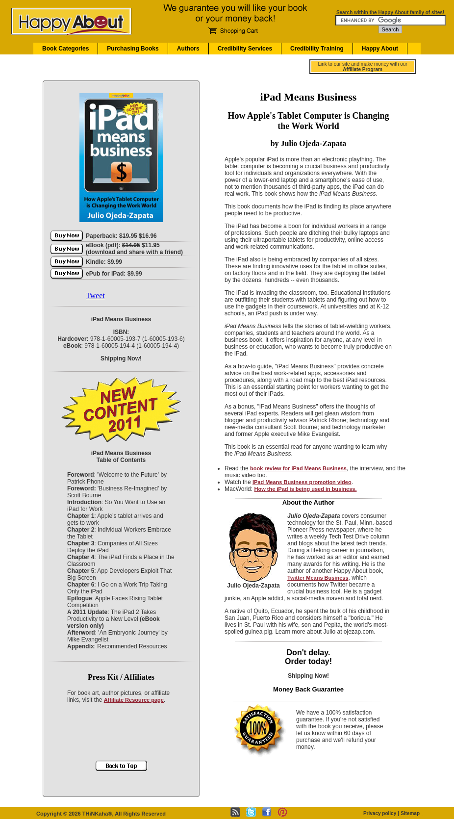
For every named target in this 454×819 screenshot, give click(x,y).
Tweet (95, 295)
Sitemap (410, 813)
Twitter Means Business (318, 578)
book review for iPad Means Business (298, 468)
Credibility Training (317, 48)
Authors (188, 48)
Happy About (380, 48)
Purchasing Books (132, 48)
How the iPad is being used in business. (305, 489)
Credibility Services (245, 48)
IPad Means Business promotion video (302, 482)
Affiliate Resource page (134, 700)
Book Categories (65, 48)
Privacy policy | (381, 813)
